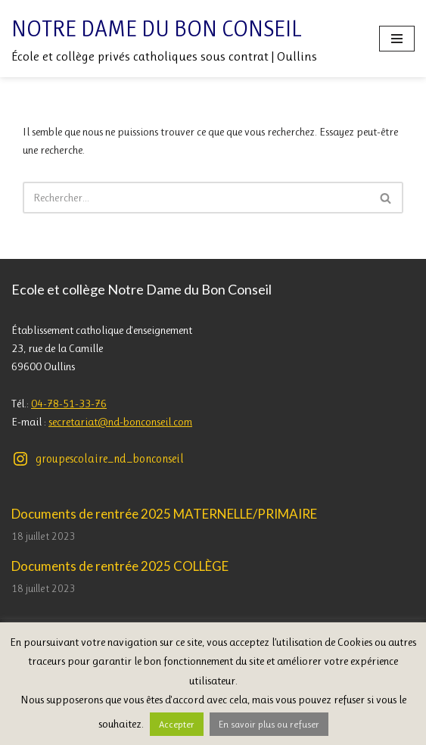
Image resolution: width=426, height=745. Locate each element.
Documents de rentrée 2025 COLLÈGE (120, 566)
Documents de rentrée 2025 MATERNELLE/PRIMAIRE (164, 514)
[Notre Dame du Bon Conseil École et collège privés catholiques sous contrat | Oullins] (164, 39)
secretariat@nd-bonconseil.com (120, 422)
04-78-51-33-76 (69, 403)
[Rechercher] (196, 198)
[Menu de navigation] (397, 38)
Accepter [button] (176, 724)
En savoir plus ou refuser (269, 724)
